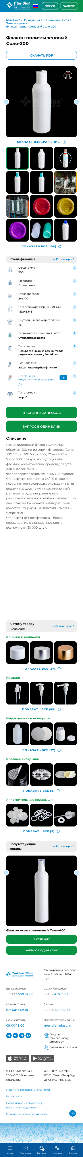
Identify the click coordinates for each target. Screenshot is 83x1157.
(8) (41, 790)
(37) (41, 750)
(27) (41, 668)
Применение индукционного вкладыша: (36, 377)
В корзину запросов (42, 413)
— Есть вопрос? (64, 259)
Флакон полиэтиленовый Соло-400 (35, 930)
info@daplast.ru (17, 1009)
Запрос (69, 6)
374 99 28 (57, 1010)
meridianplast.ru (57, 1025)
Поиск (50, 6)
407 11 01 (56, 994)
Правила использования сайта (27, 1114)
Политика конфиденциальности (28, 1089)
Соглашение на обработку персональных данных (24, 1105)
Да (20, 384)
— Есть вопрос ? (63, 626)
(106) (41, 246)
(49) (41, 709)
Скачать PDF (41, 55)
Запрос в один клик (41, 426)
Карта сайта (14, 1096)
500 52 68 (20, 994)
